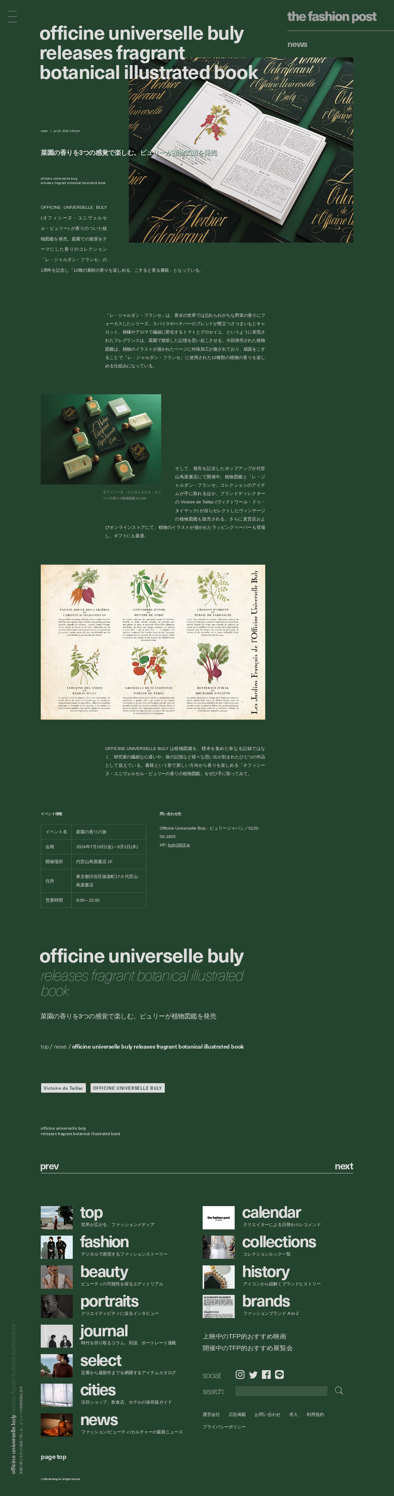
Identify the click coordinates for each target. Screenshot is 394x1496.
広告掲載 (237, 1414)
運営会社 (211, 1414)
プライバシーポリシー (224, 1426)
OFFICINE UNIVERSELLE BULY (127, 1088)
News (297, 43)
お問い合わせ (267, 1414)
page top (53, 1456)
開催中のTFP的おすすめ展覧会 (247, 1348)
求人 (294, 1414)
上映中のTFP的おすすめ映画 (244, 1336)
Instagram (240, 1374)
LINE (279, 1374)
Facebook (266, 1374)
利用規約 (315, 1414)
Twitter (253, 1374)
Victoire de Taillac (63, 1088)
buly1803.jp (179, 845)
